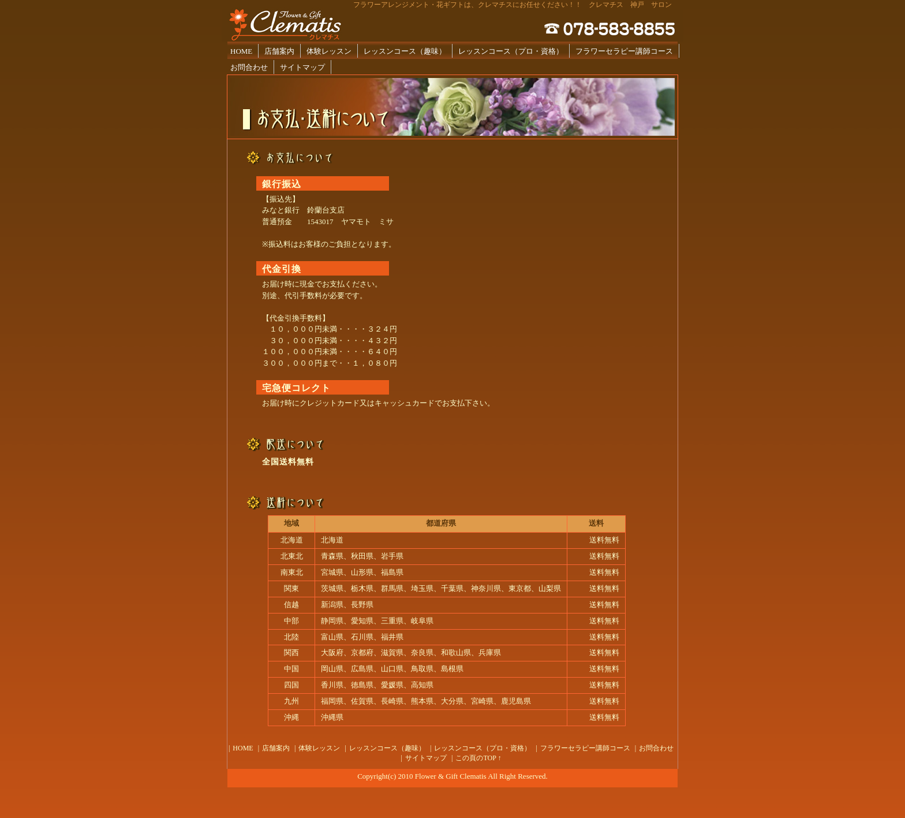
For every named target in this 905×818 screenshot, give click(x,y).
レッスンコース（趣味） (405, 51)
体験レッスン (328, 51)
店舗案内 (279, 51)
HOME (241, 51)
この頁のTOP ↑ (478, 758)
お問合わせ (249, 67)
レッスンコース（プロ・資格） (510, 51)
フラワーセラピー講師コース (624, 51)
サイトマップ (302, 67)
